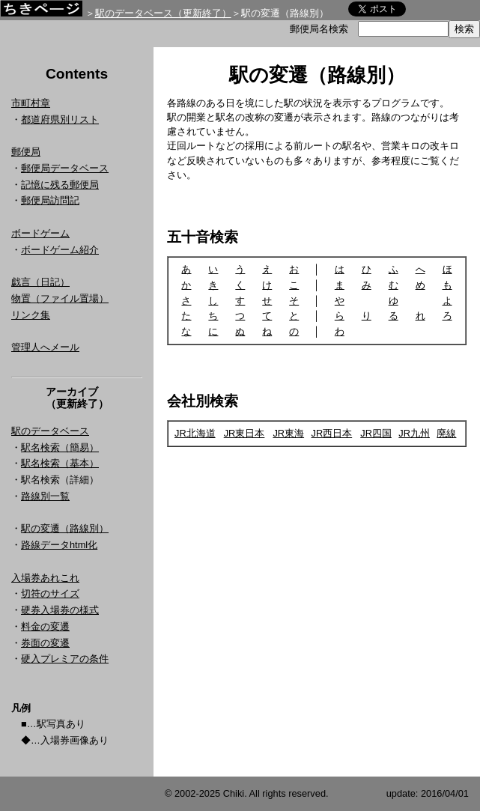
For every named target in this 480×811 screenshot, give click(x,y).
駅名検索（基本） (60, 463)
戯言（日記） (40, 282)
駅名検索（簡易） (60, 447)
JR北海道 (195, 433)
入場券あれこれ (45, 577)
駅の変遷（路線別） (65, 528)
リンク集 (30, 315)
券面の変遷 (45, 643)
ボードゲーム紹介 (60, 249)
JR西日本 (332, 433)
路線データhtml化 (59, 544)
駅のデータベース (50, 431)
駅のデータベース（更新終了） (163, 13)
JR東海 (288, 433)
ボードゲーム (40, 233)
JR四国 (376, 433)
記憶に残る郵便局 (60, 184)
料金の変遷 (45, 626)
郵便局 (25, 151)
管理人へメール (45, 347)
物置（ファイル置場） (60, 298)
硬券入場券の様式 (60, 610)
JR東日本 (244, 433)
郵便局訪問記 (50, 200)
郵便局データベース (65, 168)
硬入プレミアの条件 (65, 658)
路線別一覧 (45, 496)
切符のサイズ (50, 593)
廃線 (446, 433)
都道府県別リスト (60, 119)
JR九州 (414, 433)
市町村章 (30, 103)
